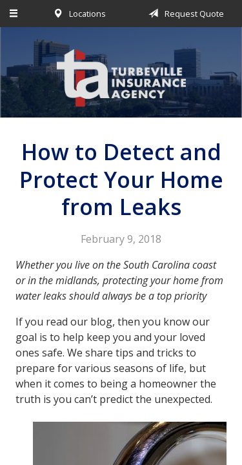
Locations (77, 13)
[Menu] (14, 13)
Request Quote (184, 13)
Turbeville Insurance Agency (121, 78)
